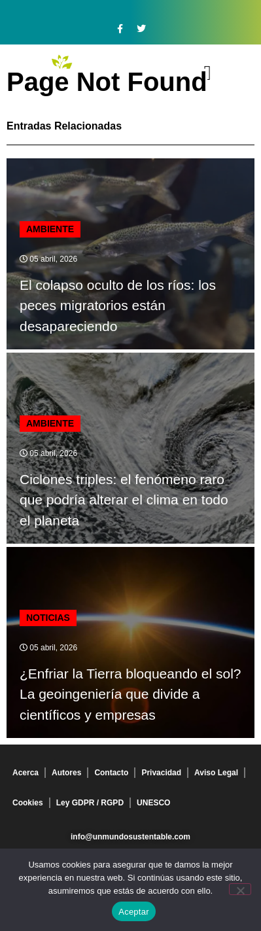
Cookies (27, 802)
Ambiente (50, 229)
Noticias (48, 617)
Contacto (111, 772)
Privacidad (161, 772)
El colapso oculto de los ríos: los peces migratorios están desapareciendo (118, 305)
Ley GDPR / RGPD (90, 802)
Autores (66, 772)
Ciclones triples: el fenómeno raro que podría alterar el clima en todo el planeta (124, 500)
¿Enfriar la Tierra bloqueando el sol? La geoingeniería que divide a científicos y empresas (130, 694)
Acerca (25, 772)
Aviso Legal (216, 772)
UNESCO (153, 802)
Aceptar (133, 912)
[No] (240, 889)
